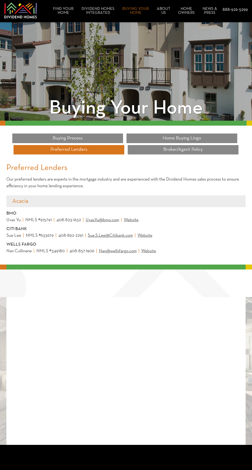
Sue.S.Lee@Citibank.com (111, 224)
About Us (163, 11)
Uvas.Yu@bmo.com (103, 209)
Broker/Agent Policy (216, 138)
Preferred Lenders (156, 138)
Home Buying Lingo (95, 138)
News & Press (210, 11)
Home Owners (186, 11)
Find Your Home (63, 11)
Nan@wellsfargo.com (118, 240)
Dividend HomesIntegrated (97, 11)
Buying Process (35, 138)
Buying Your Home (135, 11)
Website (132, 209)
